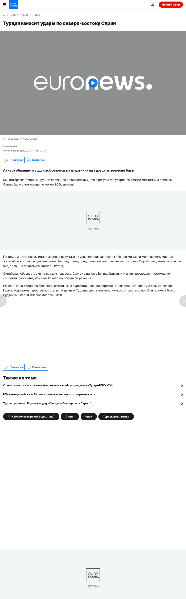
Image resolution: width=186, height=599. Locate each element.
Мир (25, 15)
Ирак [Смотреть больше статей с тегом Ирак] (88, 416)
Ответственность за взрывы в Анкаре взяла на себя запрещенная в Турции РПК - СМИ (58, 385)
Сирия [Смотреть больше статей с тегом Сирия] (70, 416)
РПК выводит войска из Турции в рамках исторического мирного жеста (49, 394)
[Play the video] (93, 83)
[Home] (4, 14)
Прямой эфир (171, 4)
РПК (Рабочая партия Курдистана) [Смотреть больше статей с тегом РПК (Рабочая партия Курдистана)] (31, 416)
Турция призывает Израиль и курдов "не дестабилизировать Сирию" (47, 403)
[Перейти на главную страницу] (13, 4)
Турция (36, 15)
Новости (14, 15)
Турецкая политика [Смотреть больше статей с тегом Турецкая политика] (116, 416)
